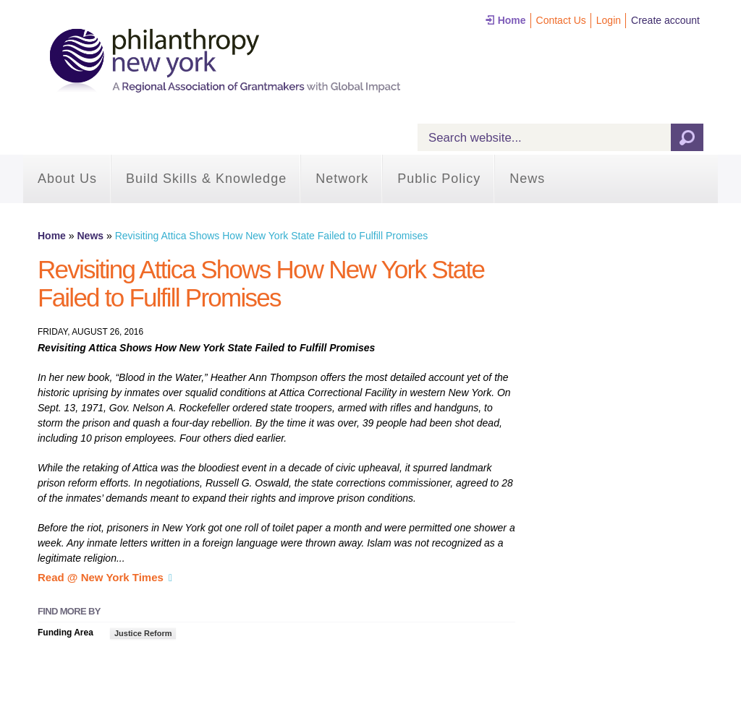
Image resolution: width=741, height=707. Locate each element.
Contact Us (561, 20)
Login (608, 20)
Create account (665, 20)
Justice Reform (143, 633)
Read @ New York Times (101, 577)
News (527, 178)
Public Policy (438, 178)
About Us (67, 178)
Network (342, 178)
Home (512, 20)
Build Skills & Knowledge (206, 178)
